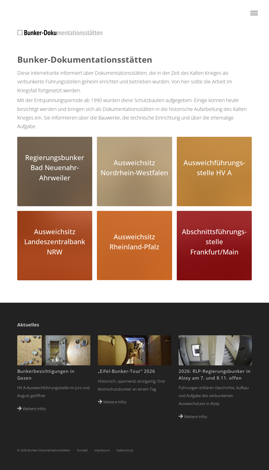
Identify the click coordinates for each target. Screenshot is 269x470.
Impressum (102, 450)
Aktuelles (28, 325)
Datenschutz (124, 450)
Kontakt (82, 450)
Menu (254, 13)
